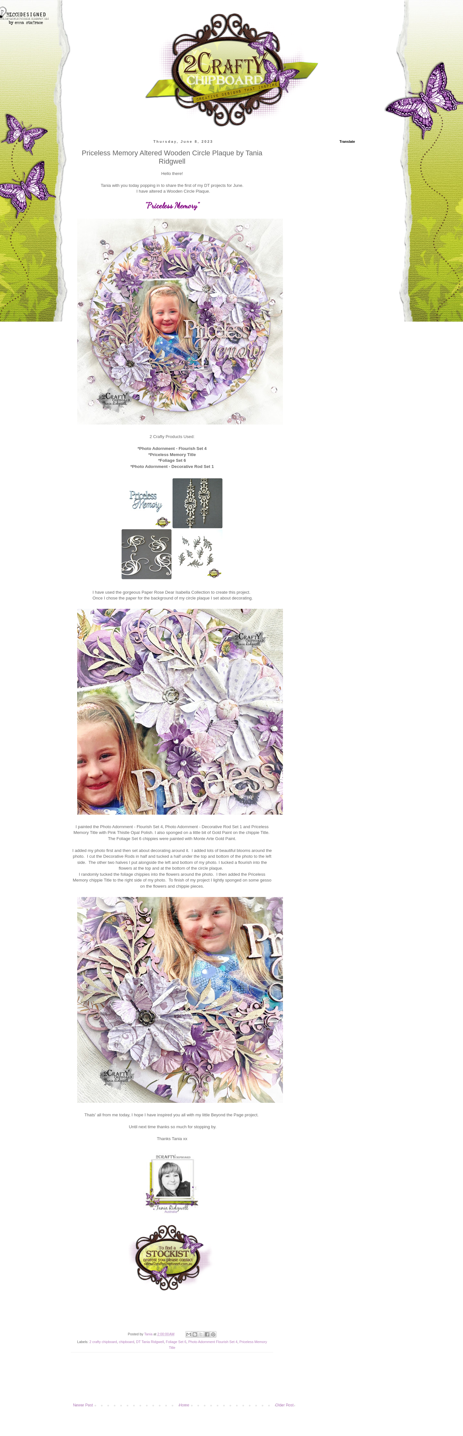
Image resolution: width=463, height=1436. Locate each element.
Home (184, 1405)
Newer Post (83, 1405)
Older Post (284, 1405)
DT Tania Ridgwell (150, 1342)
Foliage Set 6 (176, 1342)
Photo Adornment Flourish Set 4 (212, 1342)
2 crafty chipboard (103, 1342)
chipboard (126, 1342)
